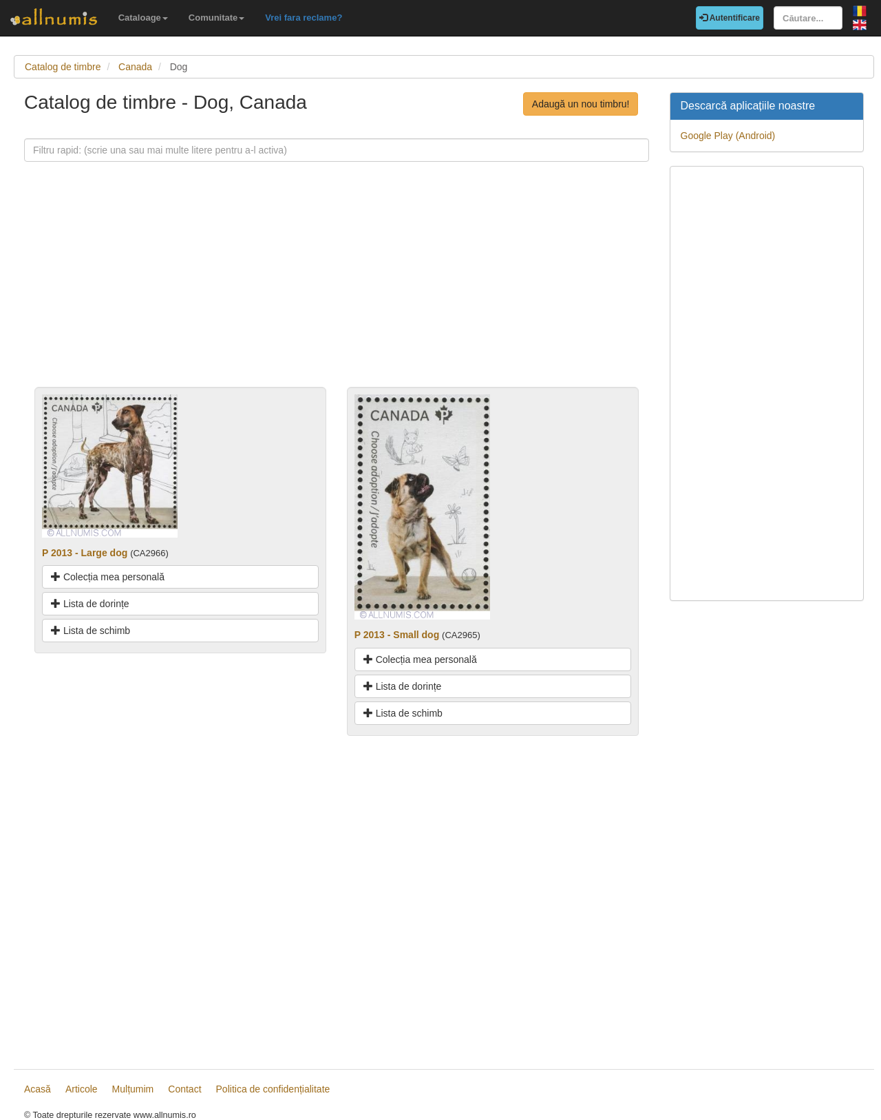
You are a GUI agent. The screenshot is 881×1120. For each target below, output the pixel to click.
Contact (184, 1089)
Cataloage (143, 17)
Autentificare (729, 18)
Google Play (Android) (728, 135)
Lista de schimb (90, 630)
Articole (81, 1089)
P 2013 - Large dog (84, 552)
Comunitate (217, 17)
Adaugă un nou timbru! (581, 103)
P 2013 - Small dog (396, 634)
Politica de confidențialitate (273, 1089)
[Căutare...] (808, 18)
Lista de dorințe (90, 603)
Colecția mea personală (107, 576)
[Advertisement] (336, 290)
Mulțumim (133, 1089)
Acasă (37, 1089)
